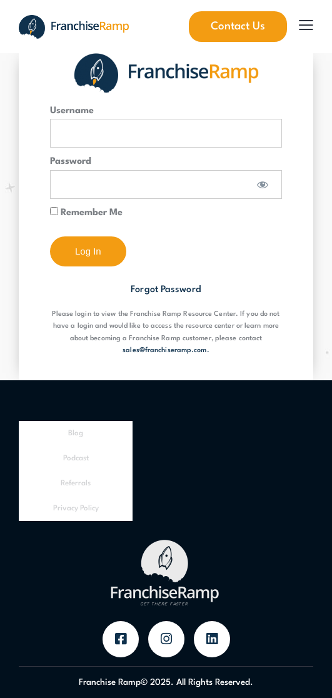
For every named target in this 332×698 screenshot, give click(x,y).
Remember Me (86, 212)
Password (70, 161)
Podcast (76, 458)
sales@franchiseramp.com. (166, 350)
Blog (75, 433)
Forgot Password (166, 290)
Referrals (76, 483)
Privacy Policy (76, 508)
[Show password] (262, 184)
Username (72, 111)
